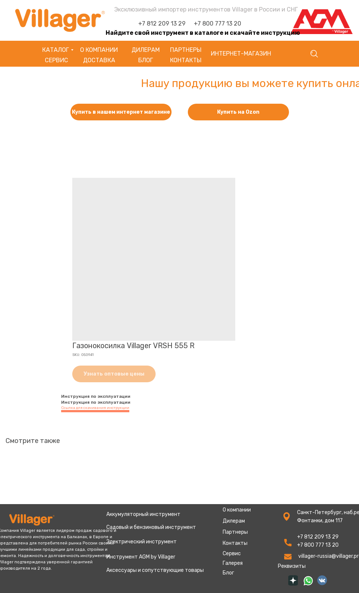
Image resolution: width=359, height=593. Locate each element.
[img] (293, 580)
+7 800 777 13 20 (217, 23)
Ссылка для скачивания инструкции (95, 408)
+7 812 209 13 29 (162, 23)
